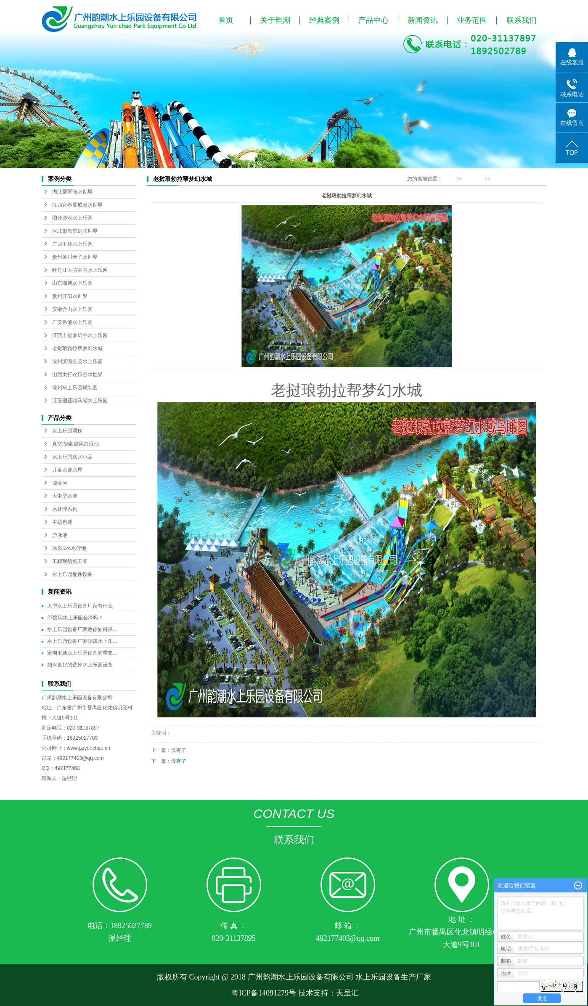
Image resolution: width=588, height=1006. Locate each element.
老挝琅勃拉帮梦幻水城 (77, 348)
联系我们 (521, 20)
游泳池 (59, 535)
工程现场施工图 (69, 561)
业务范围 (472, 20)
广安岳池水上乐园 (72, 322)
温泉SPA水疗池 (69, 548)
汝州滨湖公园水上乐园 (77, 361)
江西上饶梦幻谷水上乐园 (80, 335)
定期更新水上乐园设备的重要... (82, 653)
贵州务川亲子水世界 (75, 257)
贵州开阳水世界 (69, 296)
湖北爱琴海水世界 (72, 192)
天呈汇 (347, 993)
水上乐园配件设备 (72, 574)
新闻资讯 (423, 20)
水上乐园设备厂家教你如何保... (82, 629)
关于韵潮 (275, 20)
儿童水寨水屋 (67, 470)
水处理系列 (64, 509)
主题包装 (62, 522)
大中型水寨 (64, 496)
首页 (225, 20)
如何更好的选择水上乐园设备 (80, 665)
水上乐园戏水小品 (72, 457)
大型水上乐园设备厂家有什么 (80, 606)
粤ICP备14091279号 (262, 993)
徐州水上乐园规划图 (75, 387)
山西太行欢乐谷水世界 (77, 374)
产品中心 (373, 20)
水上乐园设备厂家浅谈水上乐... (82, 641)
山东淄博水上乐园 (72, 283)
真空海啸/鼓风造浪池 (75, 444)
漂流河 (59, 483)
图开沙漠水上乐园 (72, 218)
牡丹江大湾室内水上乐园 (80, 270)
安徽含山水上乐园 (72, 309)
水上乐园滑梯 (67, 431)
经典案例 (324, 20)
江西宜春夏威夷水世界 (77, 205)
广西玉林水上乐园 (72, 244)
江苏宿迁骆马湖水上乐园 (80, 400)
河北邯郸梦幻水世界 (75, 231)
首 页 (449, 179)
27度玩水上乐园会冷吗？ (75, 618)
